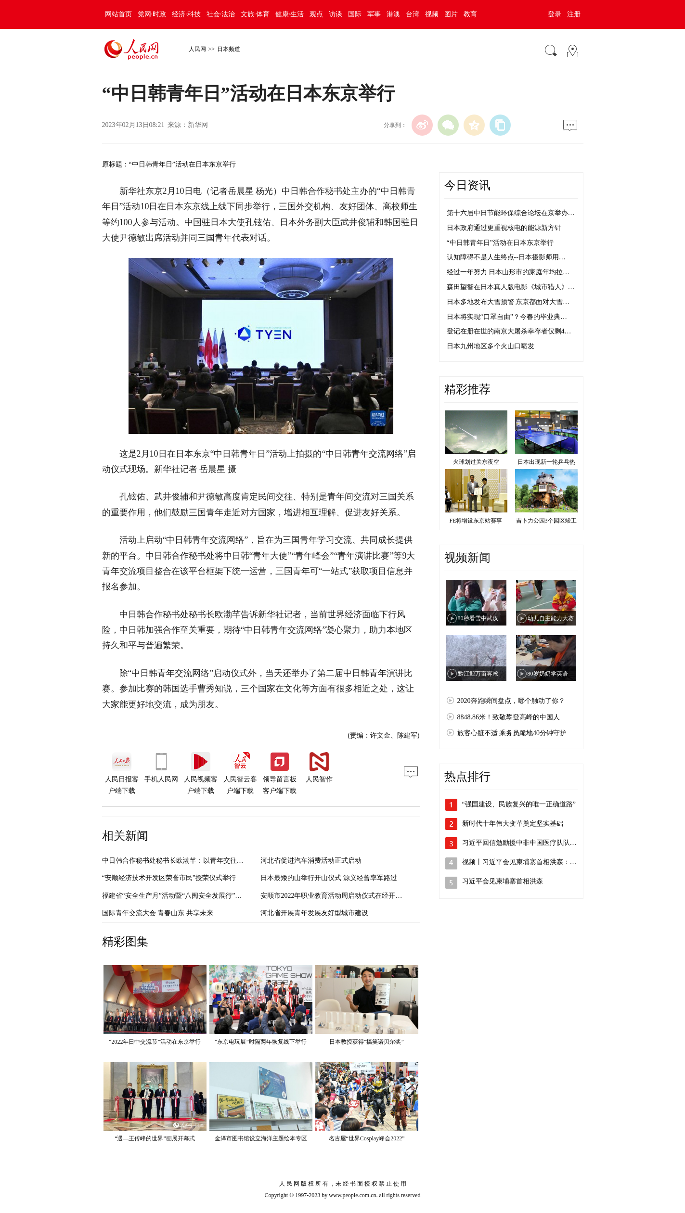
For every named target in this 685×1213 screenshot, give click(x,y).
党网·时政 (152, 14)
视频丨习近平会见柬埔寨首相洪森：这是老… (529, 862)
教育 (470, 14)
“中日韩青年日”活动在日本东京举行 (500, 242)
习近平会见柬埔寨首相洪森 (502, 881)
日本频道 (228, 49)
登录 (554, 14)
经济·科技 (186, 14)
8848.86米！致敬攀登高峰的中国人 (508, 717)
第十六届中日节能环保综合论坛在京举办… (511, 213)
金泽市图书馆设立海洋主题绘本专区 (261, 1138)
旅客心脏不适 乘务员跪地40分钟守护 (512, 733)
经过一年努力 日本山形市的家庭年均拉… (508, 272)
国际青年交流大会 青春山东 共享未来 (157, 913)
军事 (374, 14)
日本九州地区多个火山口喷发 (490, 346)
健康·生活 (289, 14)
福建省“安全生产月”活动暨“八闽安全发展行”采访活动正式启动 (195, 895)
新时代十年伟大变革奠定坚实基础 (512, 823)
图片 (451, 14)
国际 (355, 14)
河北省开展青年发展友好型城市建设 (314, 913)
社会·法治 (221, 14)
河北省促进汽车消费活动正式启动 (311, 860)
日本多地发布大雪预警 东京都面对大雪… (508, 302)
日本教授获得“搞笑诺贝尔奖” (366, 1041)
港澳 (393, 14)
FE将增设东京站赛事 (475, 520)
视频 (432, 14)
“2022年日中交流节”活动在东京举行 (155, 1041)
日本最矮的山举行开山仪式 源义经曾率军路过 (328, 877)
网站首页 (118, 14)
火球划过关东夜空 (476, 462)
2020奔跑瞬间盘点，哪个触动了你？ (511, 700)
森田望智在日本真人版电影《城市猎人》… (511, 287)
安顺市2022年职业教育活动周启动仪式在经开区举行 (337, 895)
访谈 (335, 14)
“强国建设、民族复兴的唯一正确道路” (519, 804)
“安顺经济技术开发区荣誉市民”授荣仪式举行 (169, 877)
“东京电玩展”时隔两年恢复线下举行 (261, 1041)
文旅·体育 (255, 14)
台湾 (412, 14)
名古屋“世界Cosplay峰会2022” (367, 1138)
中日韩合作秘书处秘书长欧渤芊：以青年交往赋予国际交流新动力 (199, 860)
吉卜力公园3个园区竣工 (546, 520)
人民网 (197, 49)
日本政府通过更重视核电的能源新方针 (504, 227)
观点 (316, 14)
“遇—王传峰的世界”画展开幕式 (155, 1138)
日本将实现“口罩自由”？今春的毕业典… (507, 316)
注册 (574, 14)
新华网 (198, 124)
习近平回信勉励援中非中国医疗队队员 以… (527, 842)
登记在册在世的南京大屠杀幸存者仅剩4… (509, 331)
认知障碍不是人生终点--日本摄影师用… (506, 257)
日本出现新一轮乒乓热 (546, 462)
